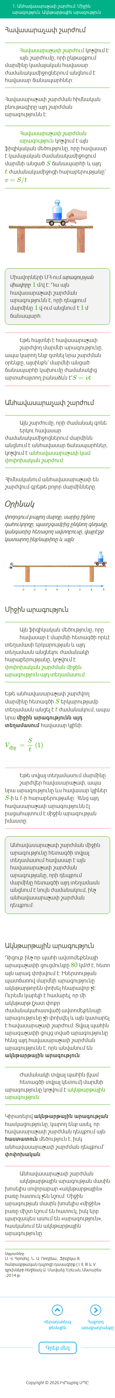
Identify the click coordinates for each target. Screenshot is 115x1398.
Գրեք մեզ (58, 1348)
